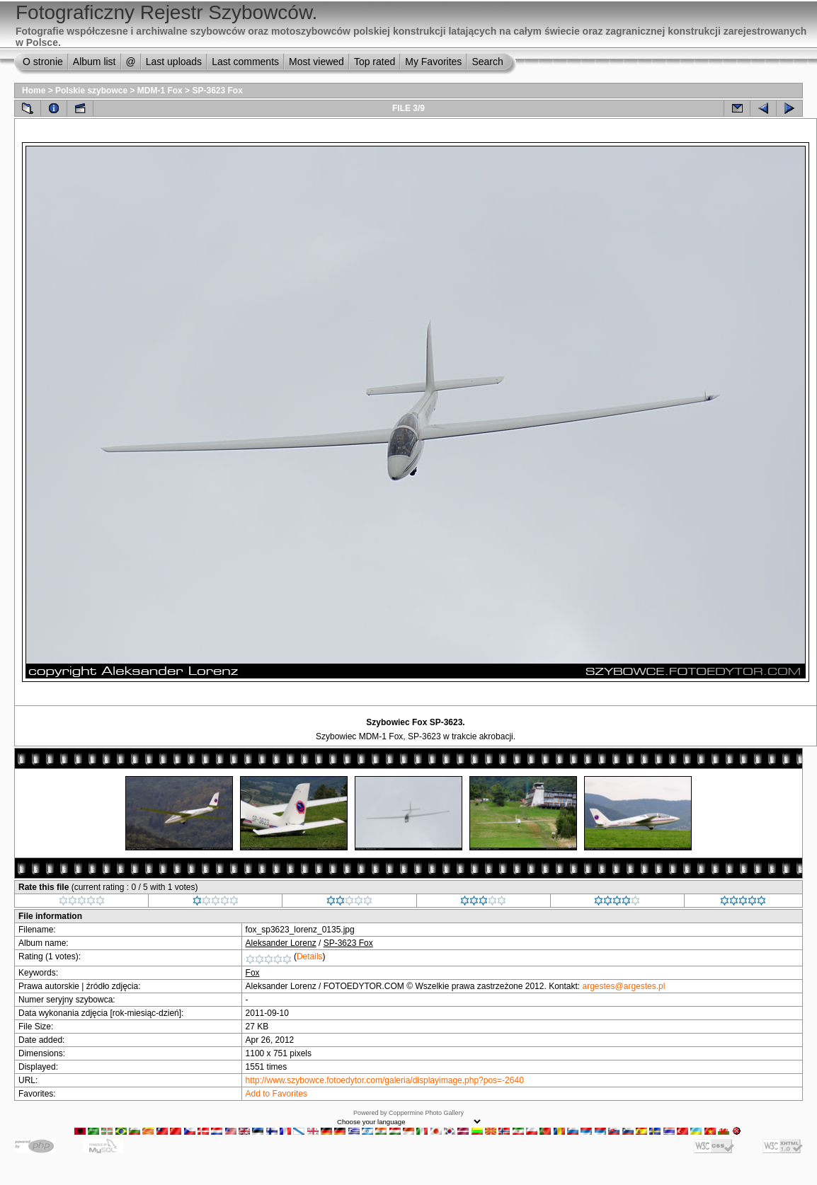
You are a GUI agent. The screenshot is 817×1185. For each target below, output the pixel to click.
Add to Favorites (276, 1094)
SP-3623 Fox (217, 91)
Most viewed (316, 61)
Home (33, 91)
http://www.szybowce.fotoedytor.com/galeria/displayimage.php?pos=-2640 (385, 1080)
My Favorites (433, 61)
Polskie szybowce (91, 91)
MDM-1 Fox (160, 91)
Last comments (245, 61)
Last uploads (174, 61)
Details (310, 956)
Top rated (374, 61)
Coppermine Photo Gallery (426, 1112)
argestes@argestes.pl (624, 986)
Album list (94, 61)
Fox (253, 973)
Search (487, 61)
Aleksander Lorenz (281, 943)
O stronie (43, 61)
